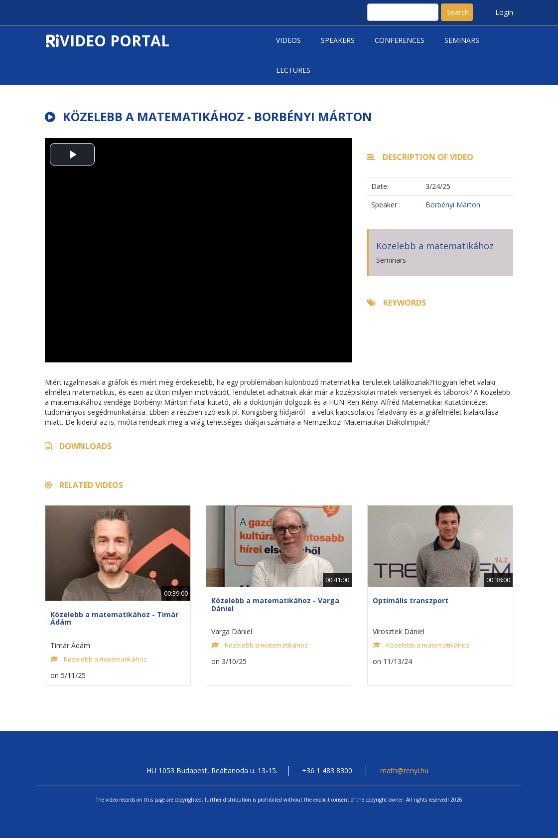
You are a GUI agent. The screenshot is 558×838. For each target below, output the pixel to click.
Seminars (461, 40)
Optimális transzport (410, 600)
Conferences (399, 40)
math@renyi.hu (404, 770)
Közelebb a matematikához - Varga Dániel (275, 604)
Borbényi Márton (452, 204)
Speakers (338, 40)
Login (504, 12)
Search (458, 12)
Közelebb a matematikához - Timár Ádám (114, 618)
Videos (288, 40)
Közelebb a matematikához (435, 246)
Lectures (293, 70)
